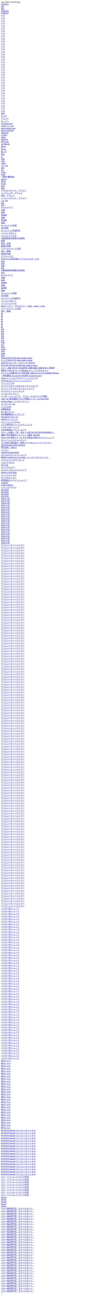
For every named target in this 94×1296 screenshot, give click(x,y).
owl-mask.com (7, 124)
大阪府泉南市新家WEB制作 (13, 238)
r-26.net (4, 135)
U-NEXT (4, 483)
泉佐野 (4, 220)
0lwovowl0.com (7, 131)
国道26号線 (6, 246)
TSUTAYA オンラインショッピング (16, 381)
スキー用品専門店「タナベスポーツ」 (17, 1208)
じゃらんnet (6, 407)
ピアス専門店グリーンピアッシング (16, 425)
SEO (3, 205)
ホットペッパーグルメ (11, 422)
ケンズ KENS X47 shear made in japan (16, 360)
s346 (3, 159)
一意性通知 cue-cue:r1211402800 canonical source (21, 376)
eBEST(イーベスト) (9, 419)
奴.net (3, 149)
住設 (3, 113)
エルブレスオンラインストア (13, 470)
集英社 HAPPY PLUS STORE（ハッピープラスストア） (25, 457)
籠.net (3, 147)
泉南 (3, 223)
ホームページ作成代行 (11, 230)
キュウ (4, 116)
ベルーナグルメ (8, 463)
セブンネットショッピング (12, 391)
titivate (3, 1197)
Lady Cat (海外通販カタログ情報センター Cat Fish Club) (25, 399)
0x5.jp (3, 184)
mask (3, 174)
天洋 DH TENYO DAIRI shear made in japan (19, 365)
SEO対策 (5, 228)
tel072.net (5, 142)
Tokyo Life (5, 499)
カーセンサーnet (8, 404)
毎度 (3, 241)
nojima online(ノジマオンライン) (15, 401)
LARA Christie (7, 485)
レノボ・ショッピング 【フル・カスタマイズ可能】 (24, 396)
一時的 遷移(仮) (8, 177)
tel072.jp (4, 139)
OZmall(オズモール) (9, 417)
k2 (2, 157)
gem (2, 168)
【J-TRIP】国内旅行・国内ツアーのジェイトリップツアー (26, 443)
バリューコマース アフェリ (13, 198)
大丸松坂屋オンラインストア (13, 430)
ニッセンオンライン (10, 394)
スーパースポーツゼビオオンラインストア (19, 386)
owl (2, 170)
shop (3, 186)
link (2, 6)
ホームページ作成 (9, 225)
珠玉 (3, 154)
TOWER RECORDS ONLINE (13, 445)
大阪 (3, 210)
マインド (5, 119)
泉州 (3, 212)
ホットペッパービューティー (13, 440)
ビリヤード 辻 (7, 256)
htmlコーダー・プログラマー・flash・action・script (23, 306)
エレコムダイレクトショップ (13, 455)
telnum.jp (4, 133)
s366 (3, 161)
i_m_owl (4, 166)
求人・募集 (6, 251)
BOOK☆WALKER (9, 472)
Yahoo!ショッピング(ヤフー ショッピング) (19, 378)
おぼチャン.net (7, 126)
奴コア (4, 152)
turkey (3, 172)
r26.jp (3, 137)
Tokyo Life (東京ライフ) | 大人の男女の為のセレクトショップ (27, 438)
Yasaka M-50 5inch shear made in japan (16, 358)
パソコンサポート (9, 233)
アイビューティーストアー (12, 545)
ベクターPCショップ (10, 427)
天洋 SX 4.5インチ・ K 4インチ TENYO (18, 363)
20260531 (5, 4)
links (3, 261)
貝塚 (3, 218)
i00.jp (3, 181)
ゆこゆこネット (8, 412)
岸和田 (4, 215)
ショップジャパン (9, 487)
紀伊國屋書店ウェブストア (12, 414)
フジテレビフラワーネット (12, 460)
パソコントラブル (9, 236)
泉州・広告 (6, 243)
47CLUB (4, 465)
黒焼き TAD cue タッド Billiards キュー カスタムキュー (25, 370)
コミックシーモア (9, 475)
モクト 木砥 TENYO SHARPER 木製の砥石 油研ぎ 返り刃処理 (28, 368)
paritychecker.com (8, 128)
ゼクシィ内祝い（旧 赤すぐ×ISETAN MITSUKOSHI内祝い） (28, 432)
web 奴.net (5, 144)
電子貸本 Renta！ (9, 447)
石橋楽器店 (6, 409)
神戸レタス (6, 1061)
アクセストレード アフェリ (13, 190)
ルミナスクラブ (8, 467)
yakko (3, 163)
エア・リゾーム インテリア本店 (15, 1177)
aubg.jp (4, 179)
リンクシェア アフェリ (12, 193)
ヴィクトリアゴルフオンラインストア (17, 389)
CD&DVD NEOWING (10, 452)
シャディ (5, 450)
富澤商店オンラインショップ (13, 480)
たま (3, 15)
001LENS (5, 490)
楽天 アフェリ (8, 195)
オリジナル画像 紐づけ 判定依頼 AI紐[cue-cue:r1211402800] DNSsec (30, 373)
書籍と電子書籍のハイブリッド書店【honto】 (21, 435)
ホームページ (7, 207)
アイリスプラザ (8, 383)
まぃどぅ (5, 121)
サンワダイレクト (9, 478)
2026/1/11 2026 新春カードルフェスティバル (20, 259)
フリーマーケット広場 (11, 249)
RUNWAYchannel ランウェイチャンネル (18, 1130)
